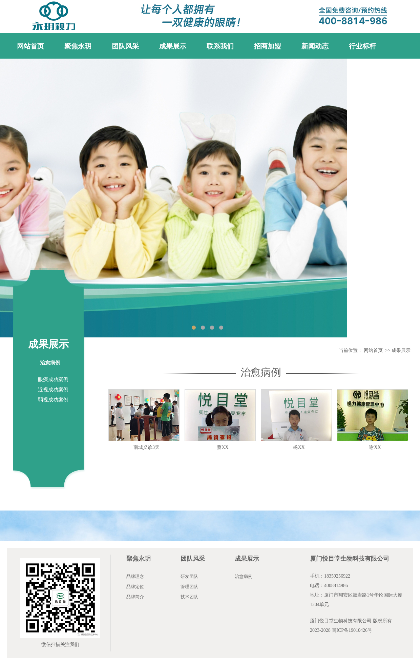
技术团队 (189, 596)
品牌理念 (135, 576)
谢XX (375, 447)
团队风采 (125, 46)
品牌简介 (135, 596)
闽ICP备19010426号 (352, 630)
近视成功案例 (53, 389)
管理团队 (189, 586)
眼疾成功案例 (53, 379)
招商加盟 (267, 46)
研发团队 (189, 576)
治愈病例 (50, 363)
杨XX (298, 447)
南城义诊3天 (146, 447)
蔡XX (222, 447)
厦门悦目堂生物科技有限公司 (341, 620)
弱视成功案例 (53, 399)
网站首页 (30, 46)
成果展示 (172, 46)
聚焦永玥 (77, 46)
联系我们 (220, 46)
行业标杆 (362, 46)
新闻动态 (315, 46)
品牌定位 (135, 586)
